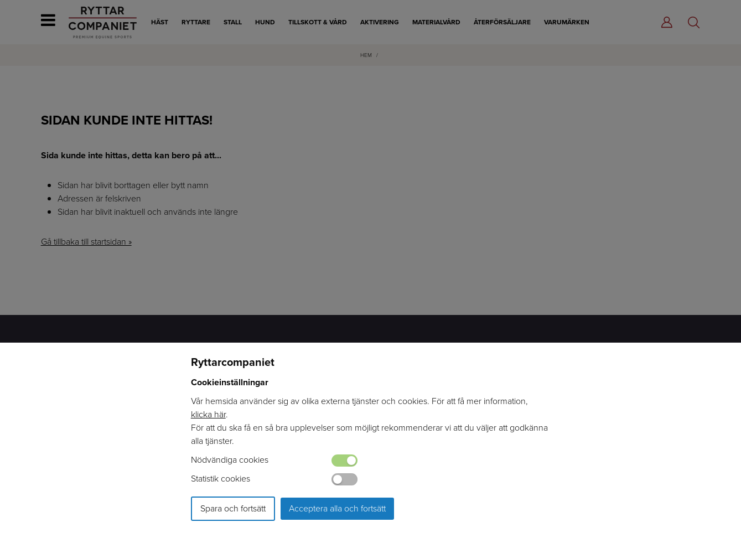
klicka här (208, 414)
